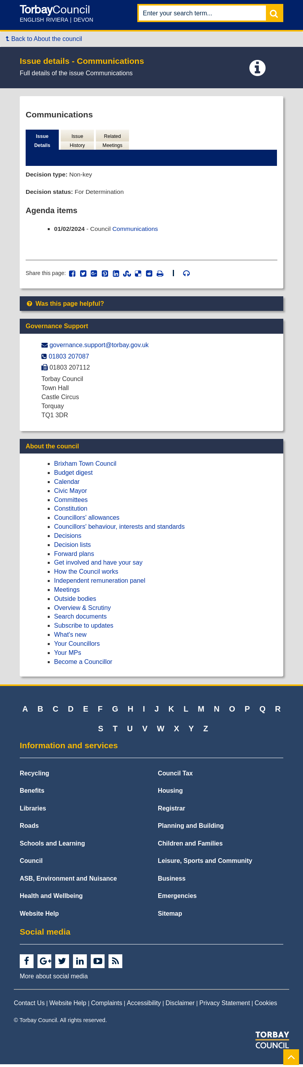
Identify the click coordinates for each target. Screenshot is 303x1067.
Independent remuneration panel (99, 583)
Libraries (33, 810)
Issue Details (42, 141)
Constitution (71, 510)
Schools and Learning (52, 845)
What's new (70, 637)
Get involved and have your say (98, 565)
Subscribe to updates (83, 628)
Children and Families (190, 845)
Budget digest (73, 475)
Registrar (171, 810)
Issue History (77, 141)
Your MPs (67, 655)
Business (171, 880)
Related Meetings (112, 141)
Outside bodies (75, 601)
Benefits (32, 793)
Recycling (34, 775)
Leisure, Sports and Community (205, 863)
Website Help (39, 916)
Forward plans (74, 556)
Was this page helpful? (65, 306)
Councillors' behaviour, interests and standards (119, 529)
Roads (29, 828)
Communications (137, 230)
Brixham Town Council (85, 466)
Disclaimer (180, 1005)
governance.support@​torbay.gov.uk (98, 347)
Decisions (67, 538)
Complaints (106, 1005)
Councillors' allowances (87, 520)
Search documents (80, 619)
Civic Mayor (70, 493)
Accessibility (144, 1005)
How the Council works (86, 574)
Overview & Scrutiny (82, 610)
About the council (52, 448)
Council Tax (175, 775)
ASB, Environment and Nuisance (68, 880)
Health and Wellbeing (51, 898)
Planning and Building (191, 828)
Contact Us (29, 1005)
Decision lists (72, 547)
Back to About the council (44, 38)
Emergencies (177, 898)
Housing (170, 793)
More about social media (54, 978)
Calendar (67, 484)
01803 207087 (69, 358)
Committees (71, 502)
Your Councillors (77, 646)
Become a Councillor (83, 664)
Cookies (265, 1005)
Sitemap (170, 916)
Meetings (67, 592)
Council (31, 863)
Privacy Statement (224, 1005)
